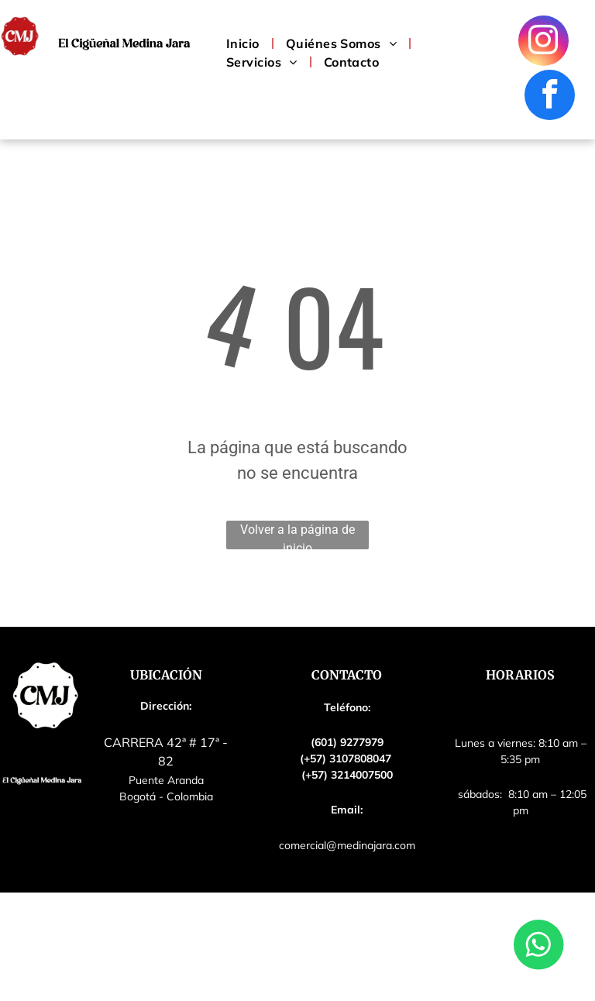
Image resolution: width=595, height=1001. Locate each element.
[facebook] (549, 97)
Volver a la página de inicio (297, 535)
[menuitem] (244, 43)
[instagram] (543, 42)
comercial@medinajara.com (347, 845)
